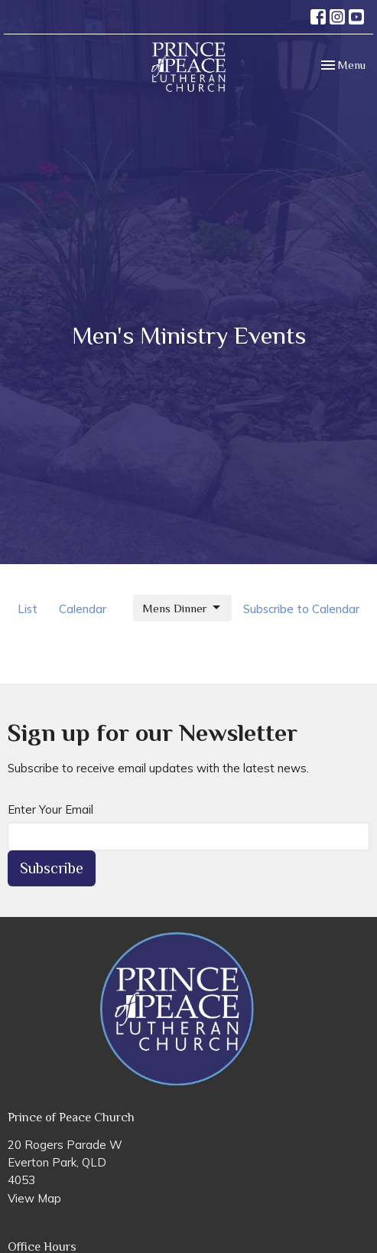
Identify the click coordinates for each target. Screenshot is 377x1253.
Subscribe (51, 868)
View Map (34, 1198)
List (27, 609)
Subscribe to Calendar (301, 609)
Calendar (82, 609)
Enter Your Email (50, 809)
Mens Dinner (182, 607)
